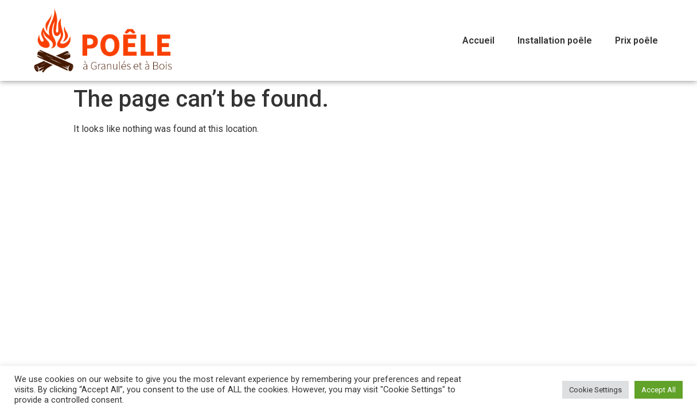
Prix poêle (636, 40)
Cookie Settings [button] (595, 389)
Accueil (478, 40)
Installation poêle (554, 40)
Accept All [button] (658, 389)
